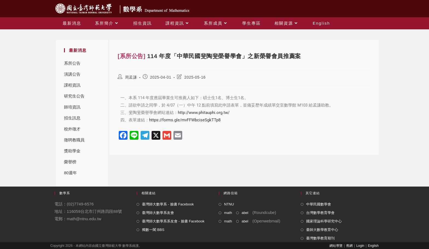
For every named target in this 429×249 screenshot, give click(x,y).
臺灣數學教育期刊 (320, 238)
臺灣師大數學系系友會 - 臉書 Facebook (173, 221)
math (228, 213)
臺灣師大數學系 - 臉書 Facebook (168, 204)
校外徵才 (72, 129)
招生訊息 (72, 118)
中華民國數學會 (318, 204)
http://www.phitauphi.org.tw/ (204, 112)
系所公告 (72, 63)
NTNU (229, 204)
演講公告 (72, 74)
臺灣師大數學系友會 (158, 213)
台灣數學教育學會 (320, 213)
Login (360, 246)
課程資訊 (72, 85)
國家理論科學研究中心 (324, 221)
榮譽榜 (70, 161)
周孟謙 (131, 77)
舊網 (349, 246)
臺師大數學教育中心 (322, 230)
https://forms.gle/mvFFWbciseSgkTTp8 (185, 120)
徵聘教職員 (74, 140)
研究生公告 (74, 96)
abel (245, 213)
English (373, 246)
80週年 (70, 172)
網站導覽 (336, 246)
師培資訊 (72, 107)
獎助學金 (72, 150)
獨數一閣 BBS (153, 230)
